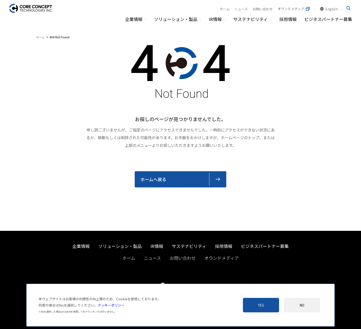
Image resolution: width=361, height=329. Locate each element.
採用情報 (288, 19)
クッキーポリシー (111, 305)
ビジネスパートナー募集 (328, 19)
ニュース (241, 9)
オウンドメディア (294, 9)
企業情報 (133, 19)
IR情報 (215, 19)
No (302, 305)
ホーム (225, 9)
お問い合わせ (263, 9)
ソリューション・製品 (175, 19)
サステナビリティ (250, 19)
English (331, 9)
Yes (261, 305)
